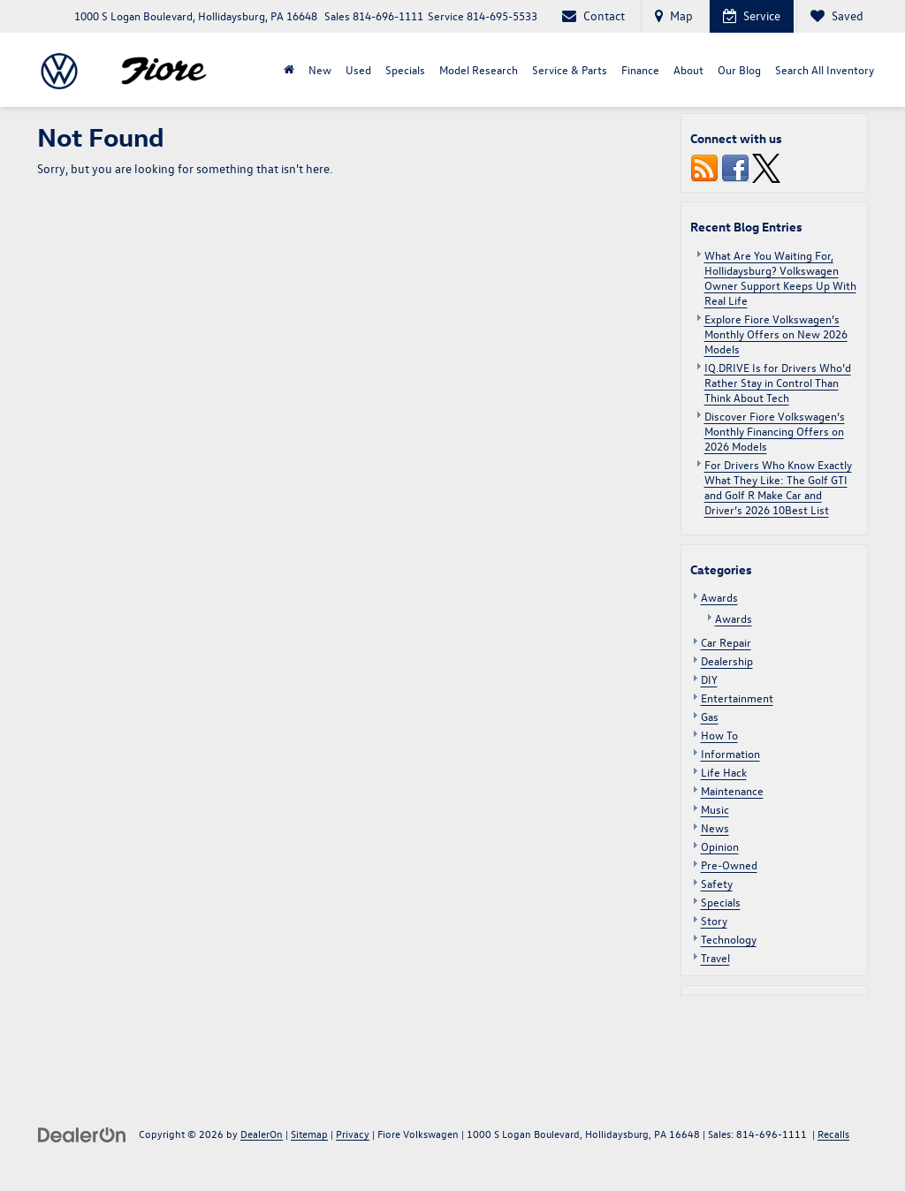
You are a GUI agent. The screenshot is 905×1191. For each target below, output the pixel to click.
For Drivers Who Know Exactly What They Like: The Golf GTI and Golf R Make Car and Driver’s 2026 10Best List (778, 487)
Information (730, 753)
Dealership (727, 660)
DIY (709, 679)
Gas (710, 716)
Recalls (833, 1134)
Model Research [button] (478, 69)
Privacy (352, 1134)
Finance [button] (640, 69)
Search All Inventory (824, 69)
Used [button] (358, 69)
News (715, 827)
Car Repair (726, 641)
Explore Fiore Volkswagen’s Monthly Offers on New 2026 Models (776, 333)
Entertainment (737, 697)
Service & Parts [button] (569, 69)
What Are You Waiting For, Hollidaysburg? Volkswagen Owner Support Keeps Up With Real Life (780, 277)
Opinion (720, 845)
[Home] (289, 70)
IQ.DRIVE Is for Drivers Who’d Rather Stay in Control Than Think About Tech (777, 382)
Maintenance (732, 790)
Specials (721, 901)
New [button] (319, 69)
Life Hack (724, 771)
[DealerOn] (82, 1133)
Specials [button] (405, 69)
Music (715, 808)
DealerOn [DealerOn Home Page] (261, 1134)
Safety (717, 883)
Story (714, 920)
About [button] (688, 69)
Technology (729, 938)
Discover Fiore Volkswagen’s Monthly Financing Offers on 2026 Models (774, 430)
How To (719, 734)
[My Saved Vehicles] (836, 16)
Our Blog (739, 69)
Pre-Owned (729, 864)
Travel (715, 957)
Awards (719, 596)
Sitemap (309, 1134)
